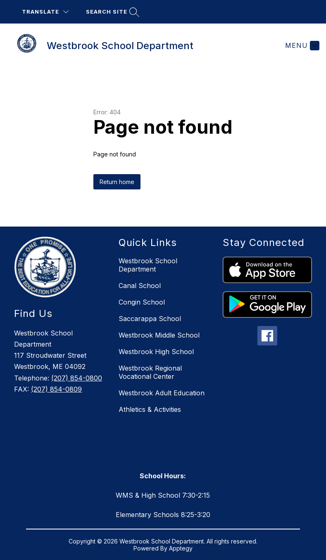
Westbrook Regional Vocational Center (150, 372)
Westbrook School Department (148, 265)
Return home (117, 181)
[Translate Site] (45, 12)
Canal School (140, 285)
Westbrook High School (156, 351)
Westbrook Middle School (159, 335)
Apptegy (181, 548)
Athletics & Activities (150, 409)
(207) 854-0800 (76, 378)
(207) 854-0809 (56, 389)
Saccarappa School (150, 318)
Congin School (142, 302)
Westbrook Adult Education (162, 393)
